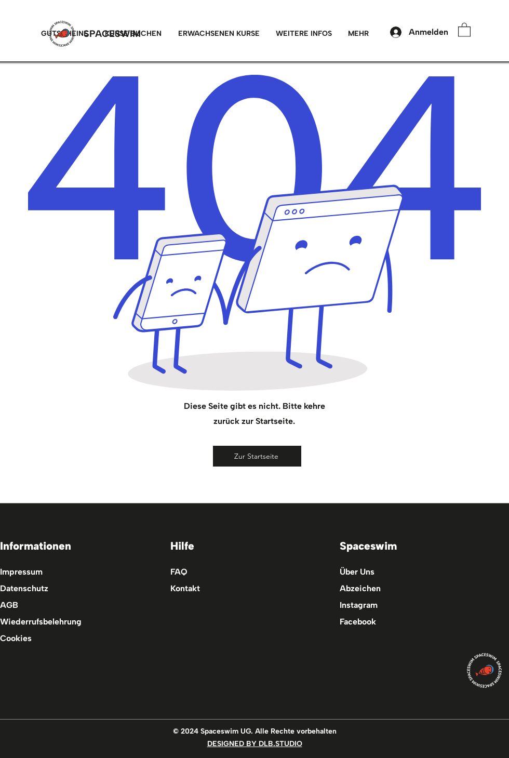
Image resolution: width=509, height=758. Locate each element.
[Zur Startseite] (257, 456)
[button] (218, 34)
